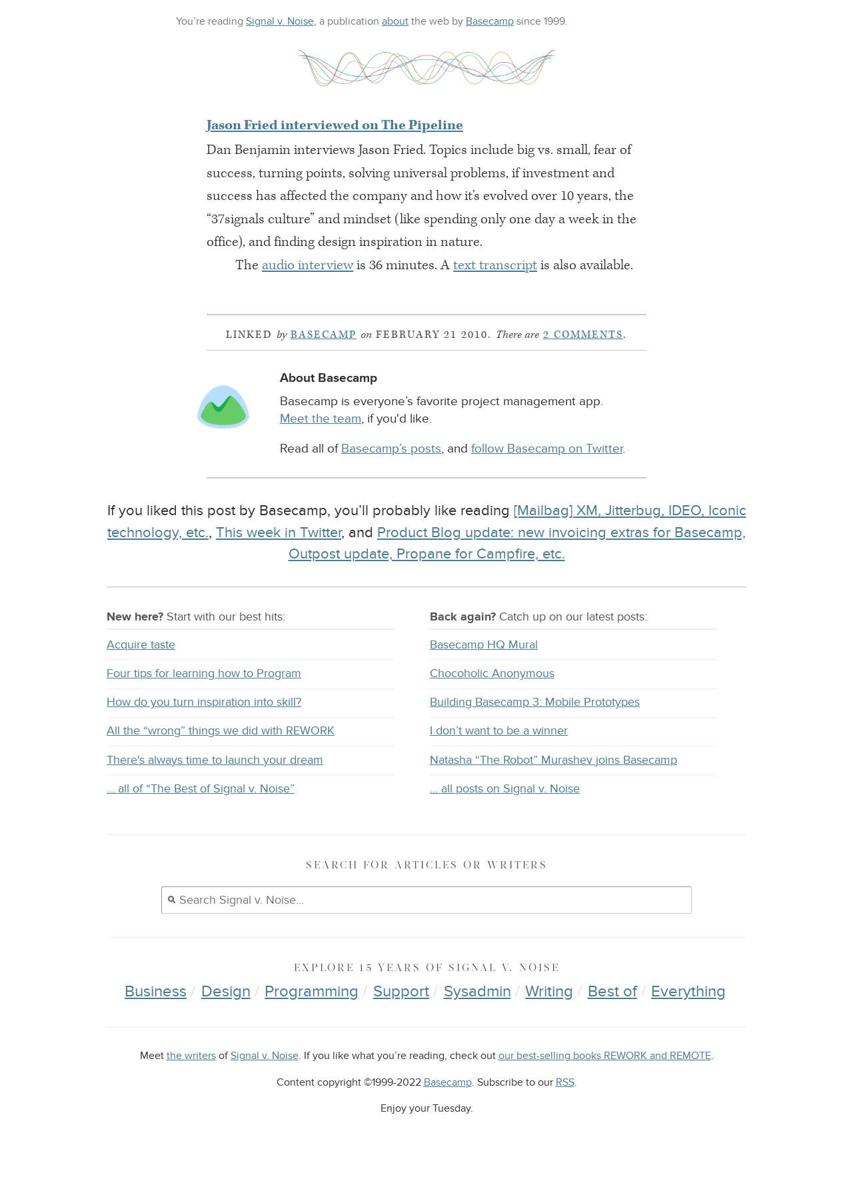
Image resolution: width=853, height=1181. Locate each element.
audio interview (307, 265)
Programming (312, 991)
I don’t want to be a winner (499, 731)
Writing (549, 991)
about (395, 21)
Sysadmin (477, 991)
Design (226, 991)
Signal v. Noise (280, 21)
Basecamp (490, 21)
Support (401, 991)
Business (156, 991)
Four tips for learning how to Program (204, 673)
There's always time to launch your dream (215, 760)
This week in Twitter (278, 532)
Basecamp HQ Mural (484, 645)
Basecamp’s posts (391, 449)
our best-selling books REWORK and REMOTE (604, 1056)
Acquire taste (141, 645)
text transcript (495, 265)
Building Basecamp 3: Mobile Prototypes (535, 702)
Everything (688, 991)
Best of (612, 991)
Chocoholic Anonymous (492, 673)
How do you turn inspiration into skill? (204, 702)
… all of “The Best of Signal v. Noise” (201, 789)
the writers (191, 1056)
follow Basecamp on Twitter (546, 449)
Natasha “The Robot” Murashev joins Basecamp (553, 760)
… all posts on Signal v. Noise (505, 789)
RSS (565, 1082)
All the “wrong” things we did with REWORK (221, 731)
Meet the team (320, 419)
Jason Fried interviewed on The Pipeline (335, 125)
